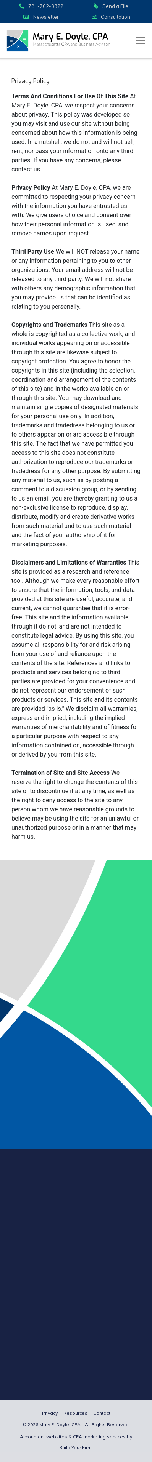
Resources (75, 1413)
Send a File (111, 6)
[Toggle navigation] (140, 40)
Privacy (50, 1413)
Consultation (111, 17)
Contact (101, 1413)
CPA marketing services (99, 1437)
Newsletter (41, 17)
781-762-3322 (41, 6)
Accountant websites (43, 1437)
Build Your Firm (75, 1447)
